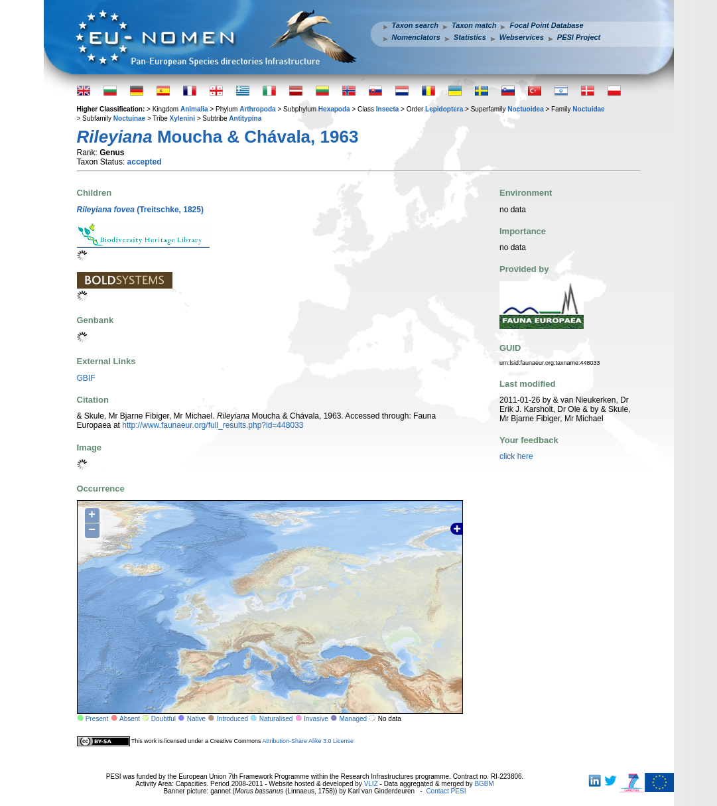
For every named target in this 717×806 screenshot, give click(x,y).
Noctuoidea (525, 109)
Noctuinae (129, 118)
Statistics (470, 37)
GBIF (86, 378)
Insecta (387, 109)
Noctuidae (588, 109)
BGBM (483, 783)
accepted (144, 162)
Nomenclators (416, 37)
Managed (353, 718)
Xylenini (182, 118)
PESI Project (578, 37)
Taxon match (474, 25)
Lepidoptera (444, 109)
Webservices (521, 37)
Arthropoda (257, 109)
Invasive (316, 718)
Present (97, 718)
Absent (129, 718)
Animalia (194, 109)
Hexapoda (334, 109)
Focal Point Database (546, 25)
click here (516, 456)
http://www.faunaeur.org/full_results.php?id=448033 (212, 425)
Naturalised (276, 718)
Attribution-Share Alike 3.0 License (308, 741)
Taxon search (415, 25)
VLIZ (371, 783)
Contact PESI (446, 791)
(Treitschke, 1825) (140, 209)
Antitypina (245, 118)
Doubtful (163, 718)
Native (196, 718)
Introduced (232, 718)
